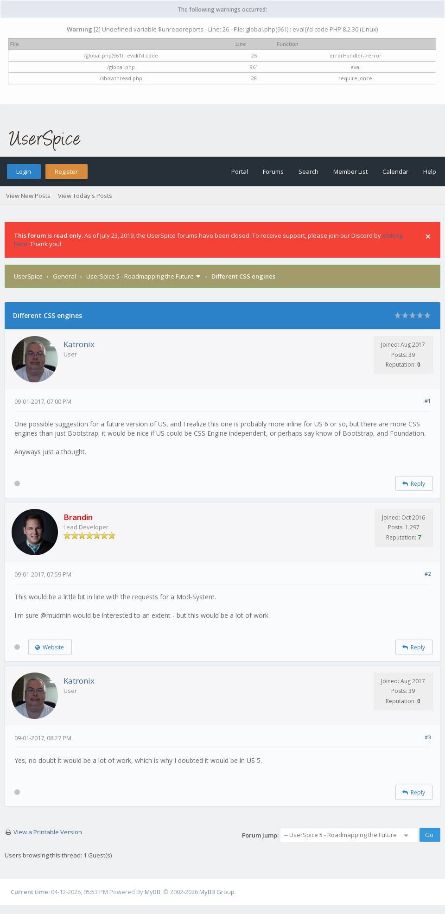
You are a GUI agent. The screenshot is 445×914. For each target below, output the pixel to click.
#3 (428, 737)
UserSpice (28, 276)
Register (66, 171)
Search (308, 171)
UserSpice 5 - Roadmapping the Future (140, 276)
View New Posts (28, 195)
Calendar (395, 171)
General (64, 276)
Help (429, 171)
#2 (428, 573)
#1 (428, 400)
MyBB (152, 892)
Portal (239, 171)
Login (23, 171)
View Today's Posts (85, 195)
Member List (350, 171)
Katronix (79, 344)
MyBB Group (217, 892)
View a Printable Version (47, 832)
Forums (273, 171)
